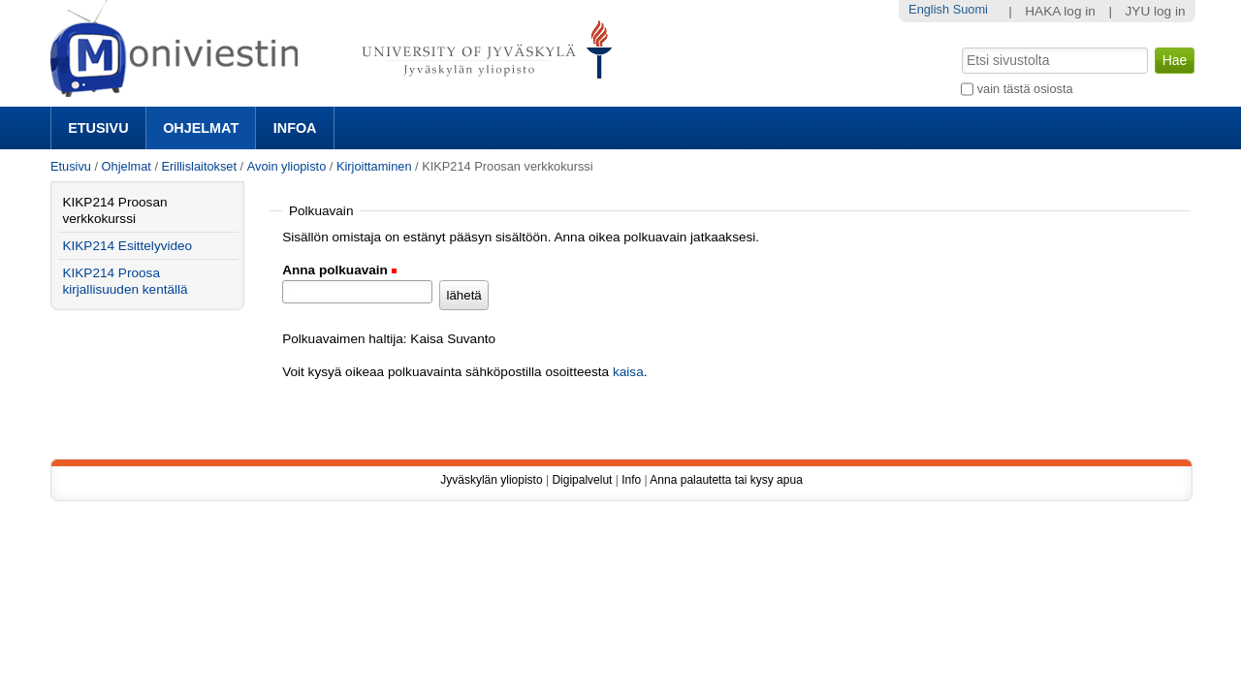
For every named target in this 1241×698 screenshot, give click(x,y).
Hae (960, 46)
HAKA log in (1060, 11)
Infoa (295, 128)
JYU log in (1156, 11)
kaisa (628, 372)
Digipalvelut (582, 480)
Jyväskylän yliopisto (491, 480)
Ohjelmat (201, 128)
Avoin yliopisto (287, 166)
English (928, 9)
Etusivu (98, 128)
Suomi (970, 9)
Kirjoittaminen (374, 166)
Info (631, 480)
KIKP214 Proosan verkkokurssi (114, 210)
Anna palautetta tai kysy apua (726, 480)
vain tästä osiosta (1025, 88)
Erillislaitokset (200, 166)
